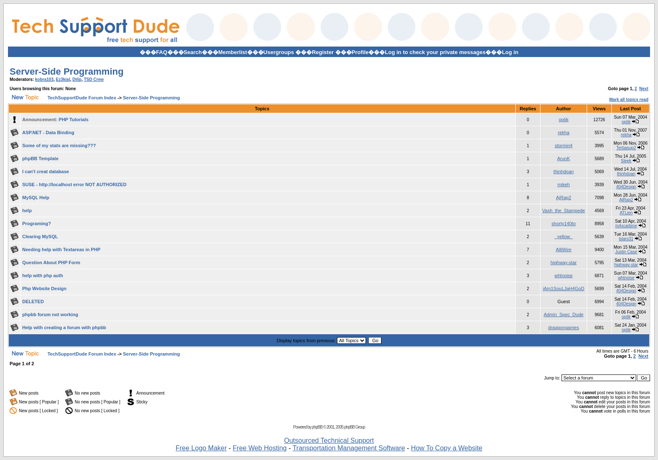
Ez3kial (63, 79)
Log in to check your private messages (435, 52)
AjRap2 (563, 197)
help (27, 210)
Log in (510, 52)
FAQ (161, 52)
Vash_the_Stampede (563, 210)
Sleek (626, 161)
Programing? (36, 223)
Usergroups (279, 52)
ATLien (626, 213)
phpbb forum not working (50, 314)
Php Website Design (44, 288)
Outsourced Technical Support (329, 440)
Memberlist (232, 52)
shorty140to (563, 223)
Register (323, 52)
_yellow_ (564, 236)
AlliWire (563, 249)
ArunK (563, 158)
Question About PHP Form (51, 262)
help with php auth (42, 275)
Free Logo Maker (201, 448)
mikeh (563, 184)
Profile (360, 52)
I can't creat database (45, 171)
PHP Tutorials (74, 119)
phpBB (317, 427)
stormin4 (563, 145)
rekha (563, 132)
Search (193, 52)
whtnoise (563, 275)
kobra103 (44, 79)
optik (563, 119)
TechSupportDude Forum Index (81, 97)
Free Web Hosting (260, 448)
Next (643, 88)
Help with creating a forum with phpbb (64, 327)
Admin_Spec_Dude (564, 314)
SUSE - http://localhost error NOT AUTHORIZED (74, 184)
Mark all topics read (628, 99)
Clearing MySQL (40, 236)
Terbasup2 (626, 148)
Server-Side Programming (66, 71)
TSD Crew (94, 79)
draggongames (563, 327)
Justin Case (626, 251)
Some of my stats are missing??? (59, 145)
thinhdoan (564, 171)
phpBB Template (40, 158)
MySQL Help (36, 197)
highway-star (564, 262)
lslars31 (626, 238)
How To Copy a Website (446, 448)
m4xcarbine (626, 226)
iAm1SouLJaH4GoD (564, 288)
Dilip (77, 79)
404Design (626, 187)
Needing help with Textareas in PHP (61, 249)
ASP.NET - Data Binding (48, 132)
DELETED (33, 301)
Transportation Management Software (348, 448)
